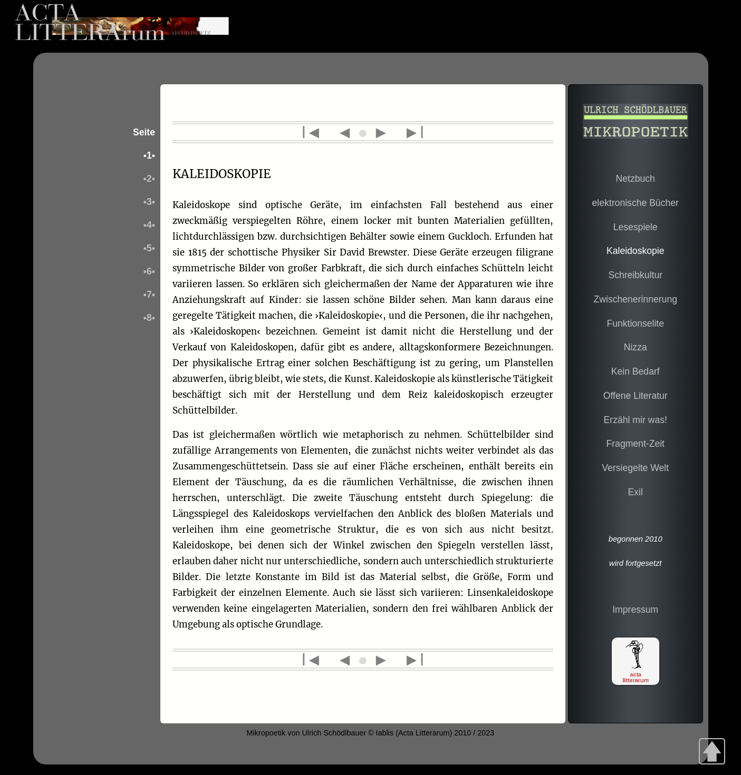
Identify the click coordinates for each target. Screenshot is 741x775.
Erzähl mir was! (635, 420)
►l (411, 132)
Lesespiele (635, 227)
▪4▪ (149, 225)
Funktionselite (635, 323)
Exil (635, 492)
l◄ (317, 132)
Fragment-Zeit (635, 443)
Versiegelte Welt (635, 468)
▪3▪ (149, 202)
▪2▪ (149, 178)
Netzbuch (635, 178)
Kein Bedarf (635, 371)
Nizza (635, 347)
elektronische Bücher (635, 203)
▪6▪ (149, 271)
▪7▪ (149, 294)
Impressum (635, 609)
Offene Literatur (635, 395)
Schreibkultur (635, 275)
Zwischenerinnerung (635, 299)
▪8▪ (149, 317)
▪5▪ (149, 248)
